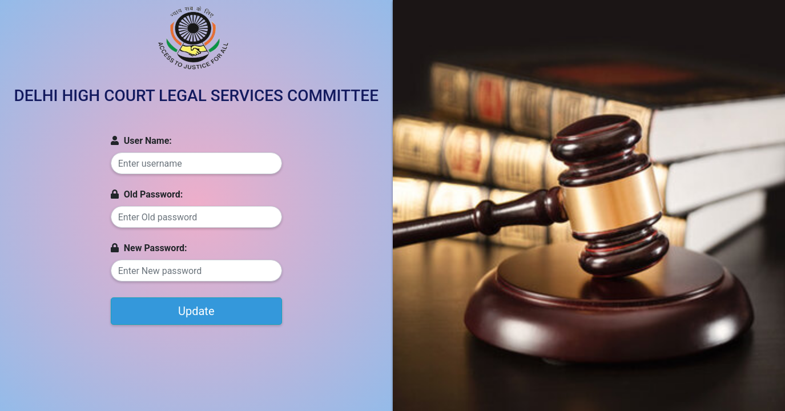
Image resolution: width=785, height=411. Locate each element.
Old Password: (147, 194)
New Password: (149, 248)
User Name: (141, 140)
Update (196, 311)
